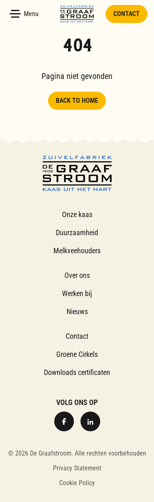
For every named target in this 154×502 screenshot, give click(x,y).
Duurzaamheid (77, 232)
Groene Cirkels (77, 354)
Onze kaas (77, 214)
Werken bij (77, 293)
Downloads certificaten (77, 372)
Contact (126, 14)
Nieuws (77, 311)
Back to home (77, 100)
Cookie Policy (77, 483)
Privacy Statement (77, 468)
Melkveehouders (77, 250)
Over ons (77, 275)
